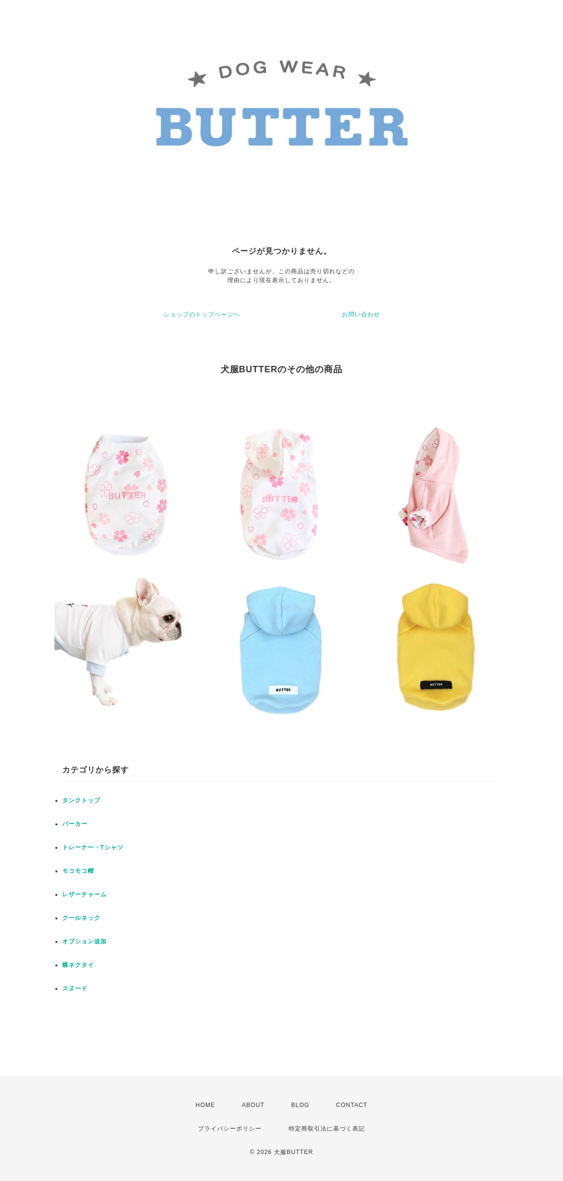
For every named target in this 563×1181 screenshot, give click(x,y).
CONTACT (351, 1105)
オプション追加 (84, 941)
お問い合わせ (361, 314)
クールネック (81, 918)
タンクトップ (81, 800)
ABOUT (253, 1105)
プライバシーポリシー (230, 1128)
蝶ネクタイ (78, 965)
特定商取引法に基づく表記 (327, 1128)
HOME (205, 1105)
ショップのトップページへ (202, 314)
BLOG (300, 1105)
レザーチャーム (84, 894)
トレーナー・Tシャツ (92, 847)
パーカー (75, 823)
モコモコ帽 (78, 871)
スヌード (75, 988)
